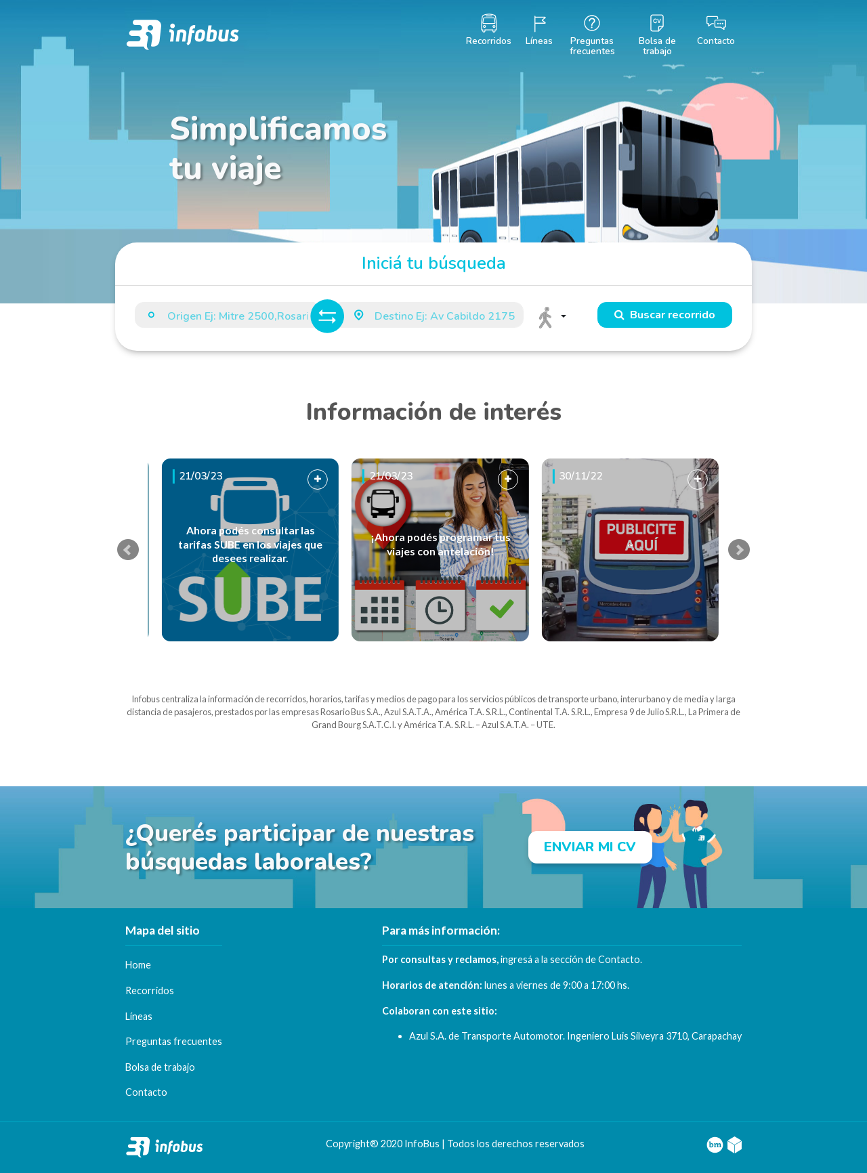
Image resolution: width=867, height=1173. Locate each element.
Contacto (619, 959)
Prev (128, 550)
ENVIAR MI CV (590, 847)
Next (739, 550)
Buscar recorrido (664, 314)
